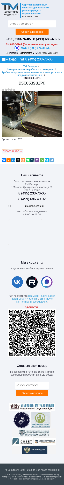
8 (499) (46, 39)
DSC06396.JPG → (12, 151)
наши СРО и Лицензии (24, 298)
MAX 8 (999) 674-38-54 (32, 48)
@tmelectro (26, 53)
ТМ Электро (30, 66)
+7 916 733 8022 (49, 53)
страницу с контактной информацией (34, 300)
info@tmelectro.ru (34, 206)
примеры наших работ (41, 295)
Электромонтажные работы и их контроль (30, 69)
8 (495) (17, 39)
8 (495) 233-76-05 (39, 59)
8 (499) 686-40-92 (32, 199)
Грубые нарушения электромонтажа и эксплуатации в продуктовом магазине (32, 73)
